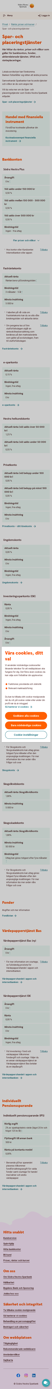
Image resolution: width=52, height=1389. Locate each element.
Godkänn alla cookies (26, 715)
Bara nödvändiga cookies (26, 725)
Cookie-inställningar (26, 734)
